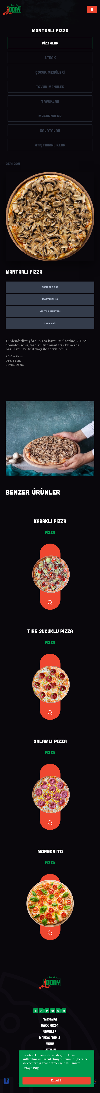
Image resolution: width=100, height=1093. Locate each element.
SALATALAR (50, 130)
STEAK (50, 57)
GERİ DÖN (13, 164)
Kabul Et (56, 1080)
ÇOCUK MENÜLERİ (50, 72)
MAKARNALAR (50, 116)
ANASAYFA (50, 1019)
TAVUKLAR (50, 101)
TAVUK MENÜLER (50, 86)
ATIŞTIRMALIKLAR (50, 145)
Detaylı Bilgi (31, 1068)
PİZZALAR (50, 43)
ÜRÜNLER (49, 1031)
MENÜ (50, 1043)
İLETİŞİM (49, 1049)
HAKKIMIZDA (49, 1025)
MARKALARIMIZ (49, 1037)
